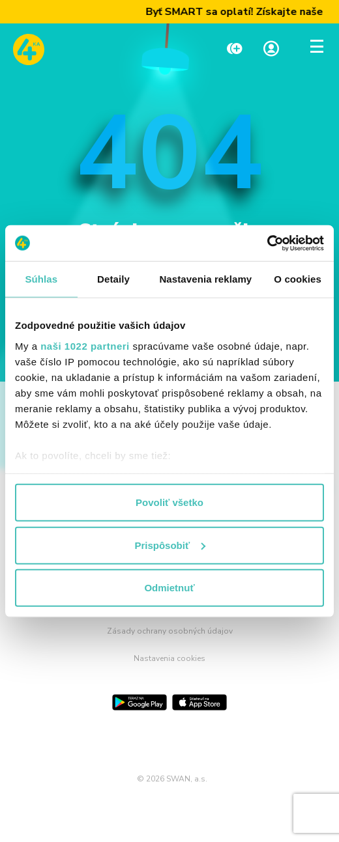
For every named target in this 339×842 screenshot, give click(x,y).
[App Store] (199, 702)
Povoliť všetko (169, 502)
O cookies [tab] (297, 279)
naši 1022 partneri (85, 345)
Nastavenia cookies (169, 658)
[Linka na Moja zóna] (271, 50)
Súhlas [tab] (41, 279)
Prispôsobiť (169, 544)
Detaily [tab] (113, 279)
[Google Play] (139, 702)
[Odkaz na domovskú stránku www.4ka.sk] (28, 49)
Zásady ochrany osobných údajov (170, 631)
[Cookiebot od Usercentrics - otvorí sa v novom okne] (267, 242)
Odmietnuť (169, 587)
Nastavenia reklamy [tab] (205, 279)
